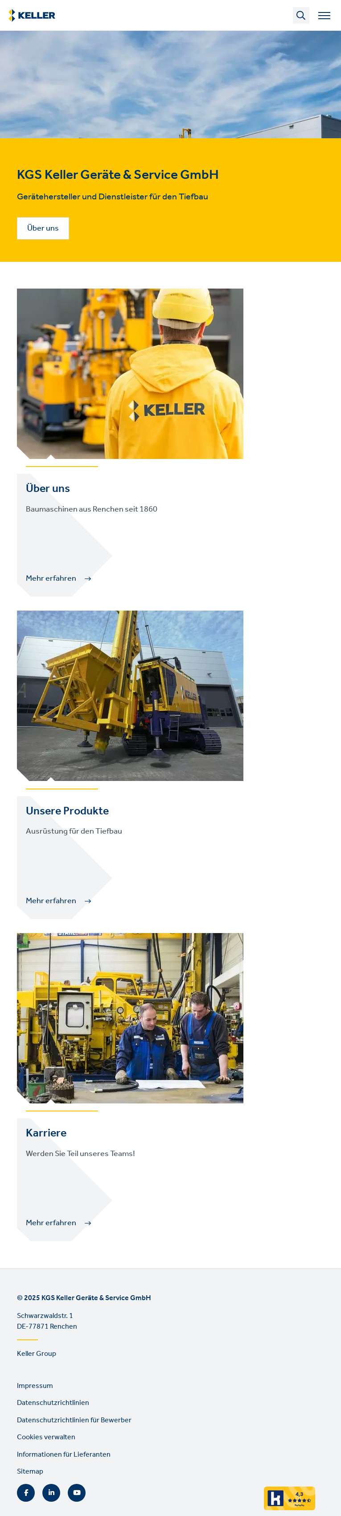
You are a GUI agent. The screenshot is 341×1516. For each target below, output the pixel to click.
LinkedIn (51, 1493)
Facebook (26, 1493)
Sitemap (30, 1472)
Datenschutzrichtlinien (53, 1403)
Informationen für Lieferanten (64, 1455)
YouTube (77, 1493)
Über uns (43, 228)
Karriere (46, 1133)
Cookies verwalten (46, 1437)
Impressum (35, 1386)
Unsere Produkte (67, 811)
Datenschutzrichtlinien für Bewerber (74, 1420)
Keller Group (36, 1354)
